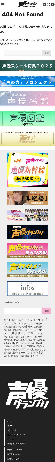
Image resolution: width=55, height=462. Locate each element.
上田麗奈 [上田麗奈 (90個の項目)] (38, 323)
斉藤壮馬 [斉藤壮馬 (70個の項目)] (41, 339)
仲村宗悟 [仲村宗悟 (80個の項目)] (17, 326)
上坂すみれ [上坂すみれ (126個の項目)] (27, 323)
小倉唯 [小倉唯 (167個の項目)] (28, 336)
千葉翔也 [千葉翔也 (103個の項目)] (27, 329)
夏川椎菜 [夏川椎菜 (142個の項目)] (8, 336)
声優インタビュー (14, 449)
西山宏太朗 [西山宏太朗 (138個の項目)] (28, 349)
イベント (11, 439)
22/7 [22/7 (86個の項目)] (6, 319)
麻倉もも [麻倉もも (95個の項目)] (34, 355)
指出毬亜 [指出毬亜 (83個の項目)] (32, 339)
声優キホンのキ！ (14, 454)
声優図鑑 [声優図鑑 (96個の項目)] (39, 333)
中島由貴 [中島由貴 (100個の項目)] (8, 326)
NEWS (9, 425)
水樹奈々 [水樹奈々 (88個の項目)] (8, 346)
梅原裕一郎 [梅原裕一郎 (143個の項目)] (18, 343)
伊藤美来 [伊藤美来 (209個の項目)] (27, 326)
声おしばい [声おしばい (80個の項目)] (38, 329)
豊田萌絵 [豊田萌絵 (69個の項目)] (7, 352)
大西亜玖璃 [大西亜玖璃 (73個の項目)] (19, 336)
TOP (9, 421)
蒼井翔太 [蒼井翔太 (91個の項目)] (17, 349)
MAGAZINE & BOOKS (16, 434)
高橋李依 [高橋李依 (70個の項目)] (15, 356)
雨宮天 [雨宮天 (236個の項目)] (39, 352)
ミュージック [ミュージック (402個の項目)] (12, 323)
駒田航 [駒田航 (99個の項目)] (7, 355)
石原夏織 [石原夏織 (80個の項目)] (31, 346)
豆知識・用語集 (13, 458)
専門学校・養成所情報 (16, 443)
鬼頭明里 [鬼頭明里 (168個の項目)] (24, 355)
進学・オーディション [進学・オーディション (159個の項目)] (23, 352)
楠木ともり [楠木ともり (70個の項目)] (30, 343)
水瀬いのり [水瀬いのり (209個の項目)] (19, 346)
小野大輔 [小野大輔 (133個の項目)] (37, 336)
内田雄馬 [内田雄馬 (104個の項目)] (17, 329)
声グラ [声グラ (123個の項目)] (7, 333)
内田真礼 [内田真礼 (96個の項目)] (8, 329)
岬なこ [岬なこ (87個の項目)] (16, 339)
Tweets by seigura (11, 301)
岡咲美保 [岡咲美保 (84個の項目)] (8, 339)
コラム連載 (11, 430)
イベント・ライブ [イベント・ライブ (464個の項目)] (36, 319)
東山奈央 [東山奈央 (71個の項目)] (7, 343)
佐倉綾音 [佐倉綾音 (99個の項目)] (38, 326)
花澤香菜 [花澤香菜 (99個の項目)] (8, 349)
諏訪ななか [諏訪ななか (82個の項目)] (40, 349)
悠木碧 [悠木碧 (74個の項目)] (23, 339)
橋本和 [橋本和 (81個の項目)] (39, 343)
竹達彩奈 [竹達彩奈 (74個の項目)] (40, 346)
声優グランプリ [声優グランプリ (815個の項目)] (22, 332)
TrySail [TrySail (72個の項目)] (12, 319)
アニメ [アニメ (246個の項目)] (19, 319)
